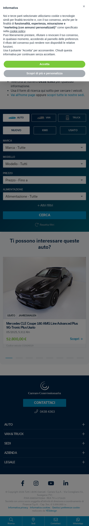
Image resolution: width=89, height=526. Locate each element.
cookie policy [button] (17, 31)
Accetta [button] (44, 64)
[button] (84, 6)
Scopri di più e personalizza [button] (44, 73)
